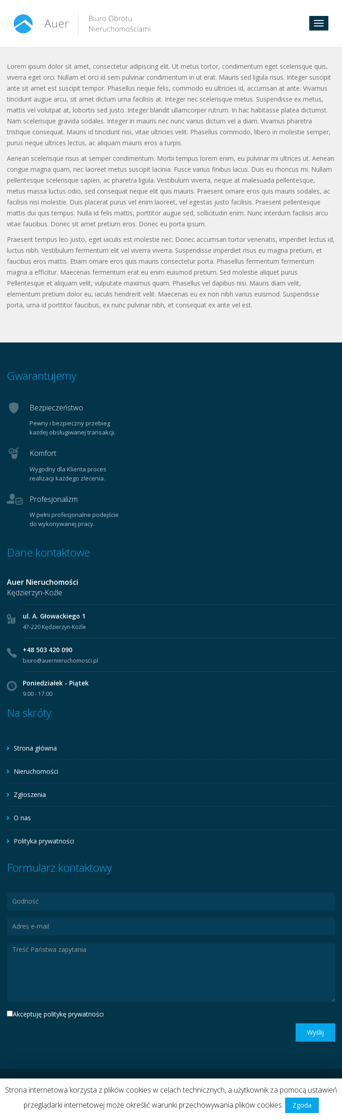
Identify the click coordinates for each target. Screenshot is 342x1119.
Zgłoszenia (30, 794)
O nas (22, 817)
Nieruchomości (36, 771)
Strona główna (35, 748)
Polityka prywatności (44, 841)
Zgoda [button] (302, 1105)
